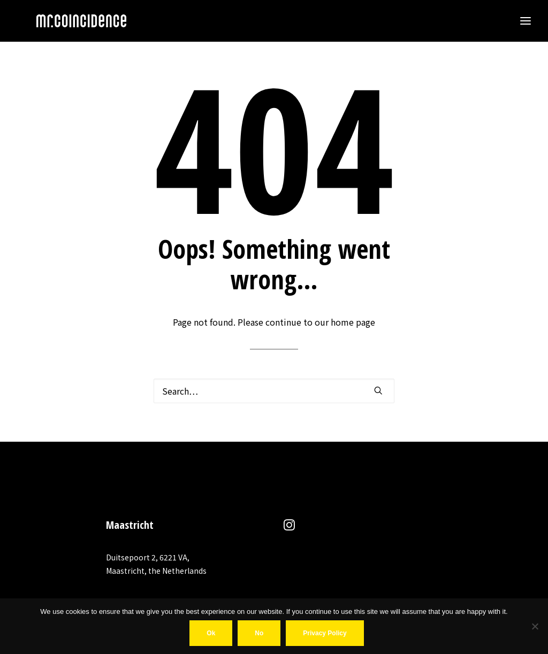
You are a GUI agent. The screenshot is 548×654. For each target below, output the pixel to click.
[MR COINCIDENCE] (62, 20)
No (259, 633)
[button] (378, 390)
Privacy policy (324, 633)
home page (353, 322)
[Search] (274, 391)
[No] (534, 626)
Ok (211, 633)
